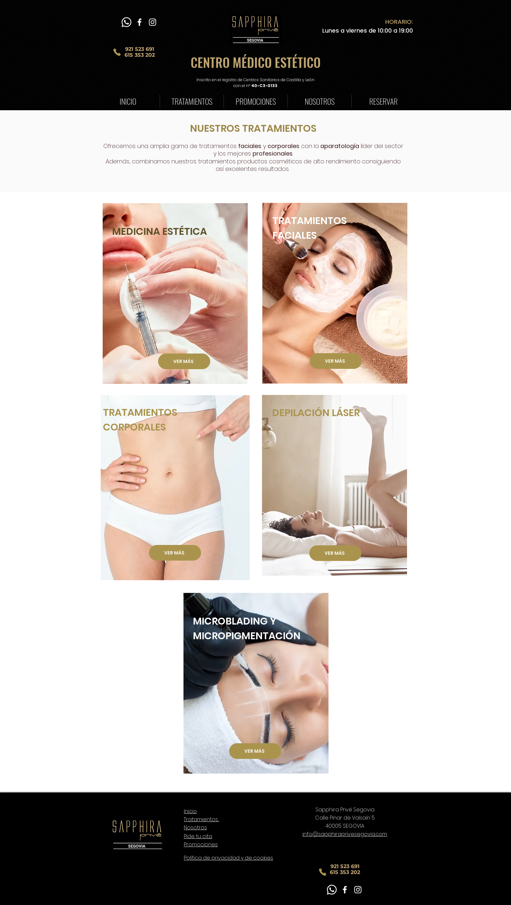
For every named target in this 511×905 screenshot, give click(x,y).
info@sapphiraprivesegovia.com (344, 834)
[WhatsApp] (126, 22)
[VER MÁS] (336, 361)
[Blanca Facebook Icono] (139, 22)
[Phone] (117, 52)
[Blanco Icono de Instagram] (152, 22)
